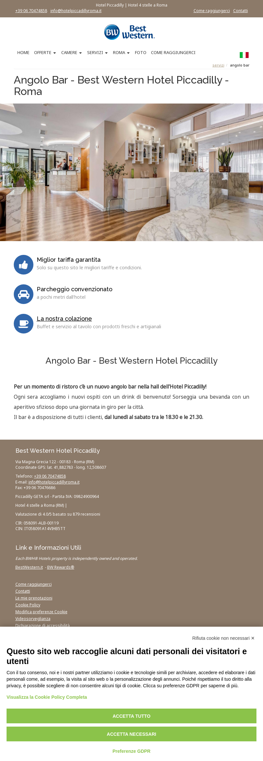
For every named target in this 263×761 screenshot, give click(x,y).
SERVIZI (95, 52)
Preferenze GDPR (132, 751)
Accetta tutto (132, 716)
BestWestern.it (29, 567)
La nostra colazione (64, 318)
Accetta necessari (131, 734)
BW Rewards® (60, 567)
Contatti (240, 10)
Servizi (218, 65)
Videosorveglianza (32, 618)
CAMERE (69, 52)
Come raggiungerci (212, 10)
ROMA (119, 52)
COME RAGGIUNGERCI (173, 52)
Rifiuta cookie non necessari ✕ (223, 638)
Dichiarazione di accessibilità (42, 625)
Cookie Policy (27, 605)
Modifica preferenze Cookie (41, 612)
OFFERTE (42, 52)
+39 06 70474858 (31, 10)
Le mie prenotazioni (33, 598)
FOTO (140, 52)
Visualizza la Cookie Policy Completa (47, 697)
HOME (23, 52)
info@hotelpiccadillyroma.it (76, 10)
